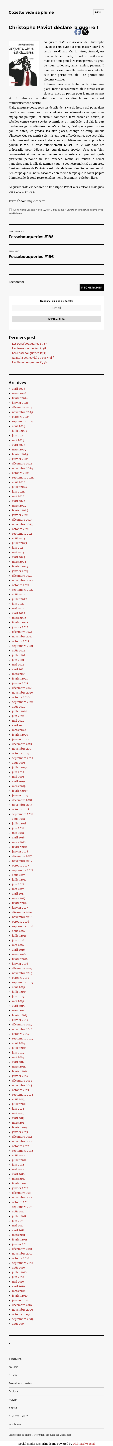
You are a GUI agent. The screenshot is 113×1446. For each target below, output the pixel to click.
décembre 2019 (22, 744)
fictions (14, 1391)
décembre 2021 (22, 631)
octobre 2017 (20, 865)
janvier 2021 (20, 683)
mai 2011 (17, 1225)
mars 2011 (18, 1234)
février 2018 (20, 846)
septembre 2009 (23, 1319)
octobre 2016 (20, 921)
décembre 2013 (22, 1080)
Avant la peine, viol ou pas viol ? (33, 357)
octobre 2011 (20, 1202)
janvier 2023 (20, 571)
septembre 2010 (22, 1263)
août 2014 (18, 1043)
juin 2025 (18, 435)
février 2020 (20, 734)
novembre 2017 (22, 860)
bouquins (58, 209)
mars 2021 (19, 674)
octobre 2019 (20, 753)
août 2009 (19, 1323)
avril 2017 (18, 893)
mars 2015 (19, 1010)
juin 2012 (18, 1164)
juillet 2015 (19, 991)
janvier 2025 (20, 458)
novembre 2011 (22, 1197)
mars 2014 (19, 1066)
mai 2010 (18, 1281)
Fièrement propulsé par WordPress (52, 1434)
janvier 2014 (20, 1076)
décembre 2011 (21, 1192)
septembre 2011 (22, 1206)
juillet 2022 (19, 599)
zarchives (15, 1424)
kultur (13, 1399)
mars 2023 (19, 561)
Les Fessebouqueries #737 (29, 353)
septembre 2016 (22, 926)
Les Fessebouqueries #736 (29, 362)
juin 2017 (18, 884)
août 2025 (18, 426)
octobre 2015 (20, 977)
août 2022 (18, 594)
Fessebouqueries (20, 1383)
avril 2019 (18, 781)
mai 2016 (18, 945)
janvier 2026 (20, 402)
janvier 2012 (20, 1188)
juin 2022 (18, 603)
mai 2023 (18, 552)
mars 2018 (19, 842)
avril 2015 (18, 1005)
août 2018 (18, 818)
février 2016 (20, 959)
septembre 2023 (22, 533)
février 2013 (19, 1127)
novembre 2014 (22, 1029)
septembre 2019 (22, 758)
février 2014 (20, 1071)
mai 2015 (18, 1001)
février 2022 (20, 622)
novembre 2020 (22, 692)
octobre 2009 (21, 1314)
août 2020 (18, 706)
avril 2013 (18, 1118)
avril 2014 (18, 1062)
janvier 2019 (20, 795)
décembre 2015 (22, 968)
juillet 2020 (19, 711)
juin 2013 (18, 1108)
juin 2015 (18, 996)
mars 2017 (18, 898)
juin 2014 (18, 1052)
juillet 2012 (19, 1160)
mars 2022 (19, 617)
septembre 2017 (22, 870)
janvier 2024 (20, 515)
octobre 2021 (20, 641)
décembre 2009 (22, 1305)
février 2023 (20, 566)
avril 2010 (18, 1286)
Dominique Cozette (24, 209)
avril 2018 (18, 837)
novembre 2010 (22, 1253)
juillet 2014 (19, 1047)
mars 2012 (19, 1178)
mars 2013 (18, 1122)
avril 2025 (18, 444)
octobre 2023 (20, 529)
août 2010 (18, 1267)
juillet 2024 (19, 487)
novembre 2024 (22, 468)
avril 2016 (18, 949)
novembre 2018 (22, 804)
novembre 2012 (22, 1141)
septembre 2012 (22, 1150)
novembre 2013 (22, 1085)
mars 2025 (19, 449)
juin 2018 (18, 828)
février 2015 (20, 1015)
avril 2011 (18, 1230)
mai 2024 (18, 496)
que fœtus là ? (18, 1416)
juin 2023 (18, 547)
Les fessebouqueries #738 (29, 348)
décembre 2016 (22, 912)
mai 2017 (18, 889)
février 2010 (20, 1295)
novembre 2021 (22, 636)
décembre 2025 (22, 407)
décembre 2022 (22, 575)
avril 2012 (18, 1174)
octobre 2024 (21, 472)
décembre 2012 (22, 1136)
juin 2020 (18, 716)
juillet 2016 (19, 935)
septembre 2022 (23, 589)
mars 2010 (19, 1291)
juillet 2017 (19, 879)
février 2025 (20, 454)
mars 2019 (19, 786)
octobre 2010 (20, 1258)
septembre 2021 (22, 645)
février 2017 (19, 903)
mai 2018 (18, 832)
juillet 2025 (19, 430)
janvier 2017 (20, 907)
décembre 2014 (22, 1024)
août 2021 (18, 650)
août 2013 (18, 1099)
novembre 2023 (22, 524)
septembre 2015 (22, 982)
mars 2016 (19, 954)
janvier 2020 (20, 739)
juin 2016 (18, 940)
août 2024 (18, 482)
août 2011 (18, 1211)
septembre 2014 (22, 1038)
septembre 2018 (22, 814)
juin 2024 (18, 491)
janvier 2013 (20, 1132)
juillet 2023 (19, 543)
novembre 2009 (22, 1309)
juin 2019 (18, 772)
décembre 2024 (22, 463)
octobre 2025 (21, 416)
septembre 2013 (22, 1094)
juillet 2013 (19, 1104)
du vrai (13, 1375)
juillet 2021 (19, 655)
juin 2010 (18, 1277)
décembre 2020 (22, 688)
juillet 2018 (19, 823)
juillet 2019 (19, 767)
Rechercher (16, 281)
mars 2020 (19, 730)
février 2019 (20, 790)
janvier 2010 (20, 1300)
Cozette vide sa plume (31, 12)
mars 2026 (19, 393)
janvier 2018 (20, 851)
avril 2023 (18, 557)
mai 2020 (18, 720)
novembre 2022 (22, 580)
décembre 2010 (22, 1248)
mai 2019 (18, 776)
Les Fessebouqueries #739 (29, 343)
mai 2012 (18, 1169)
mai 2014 (18, 1057)
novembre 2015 (22, 973)
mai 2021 (18, 664)
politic (13, 1407)
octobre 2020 (21, 697)
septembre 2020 (23, 702)
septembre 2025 (23, 421)
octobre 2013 (20, 1090)
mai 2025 (18, 440)
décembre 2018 (22, 800)
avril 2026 (18, 388)
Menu (98, 12)
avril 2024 (18, 501)
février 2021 (20, 678)
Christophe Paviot (76, 209)
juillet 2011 (19, 1216)
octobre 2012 (20, 1146)
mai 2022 (18, 608)
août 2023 (18, 538)
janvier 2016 (20, 963)
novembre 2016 (22, 917)
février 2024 (20, 510)
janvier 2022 (20, 627)
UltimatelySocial (84, 1443)
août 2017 (18, 875)
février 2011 (19, 1239)
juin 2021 (18, 659)
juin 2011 (18, 1220)
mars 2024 (19, 505)
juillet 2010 (19, 1272)
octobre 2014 (20, 1033)
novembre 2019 (22, 748)
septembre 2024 (23, 477)
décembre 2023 (22, 519)
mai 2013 (18, 1113)
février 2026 (20, 398)
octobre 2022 (21, 585)
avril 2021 (18, 669)
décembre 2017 (22, 856)
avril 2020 (18, 725)
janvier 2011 (20, 1244)
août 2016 (18, 931)
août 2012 (18, 1155)
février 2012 (20, 1183)
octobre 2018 (20, 809)
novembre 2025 (22, 412)
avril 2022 (18, 613)
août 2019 (18, 762)
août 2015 (18, 987)
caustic (13, 1367)
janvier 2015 (20, 1019)
